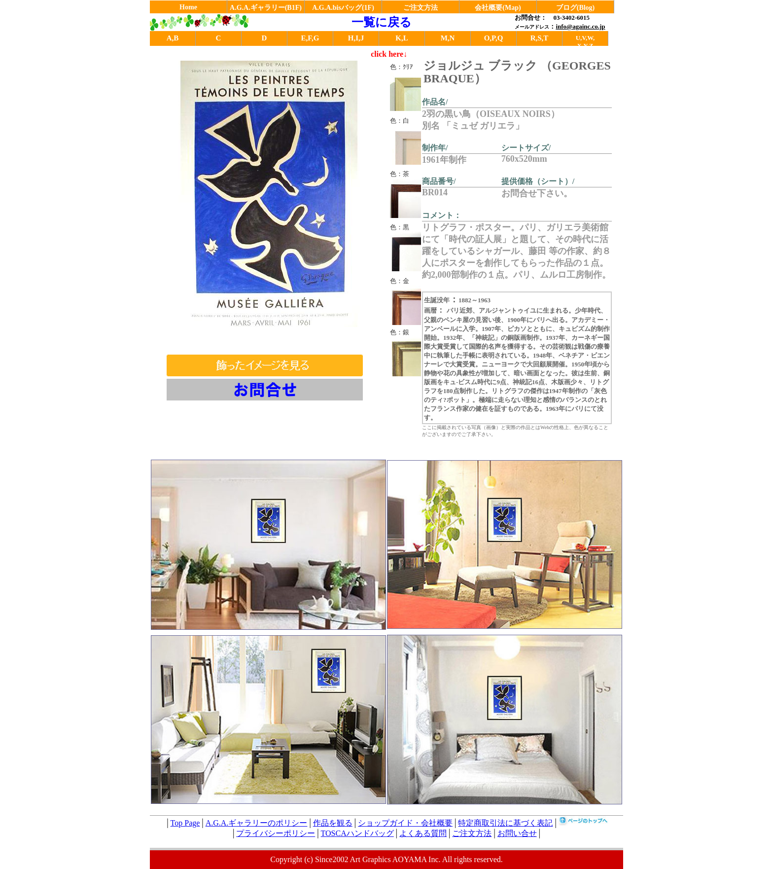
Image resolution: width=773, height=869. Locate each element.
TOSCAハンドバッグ (357, 833)
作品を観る (332, 823)
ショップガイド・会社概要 (405, 823)
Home (188, 7)
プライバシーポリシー (275, 833)
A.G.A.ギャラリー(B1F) (266, 7)
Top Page (185, 823)
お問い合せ (517, 833)
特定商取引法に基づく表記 (505, 823)
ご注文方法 (420, 7)
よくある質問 (423, 833)
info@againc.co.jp (580, 26)
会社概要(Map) (498, 7)
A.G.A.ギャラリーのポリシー (257, 823)
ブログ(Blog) (575, 7)
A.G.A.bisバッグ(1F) (343, 7)
